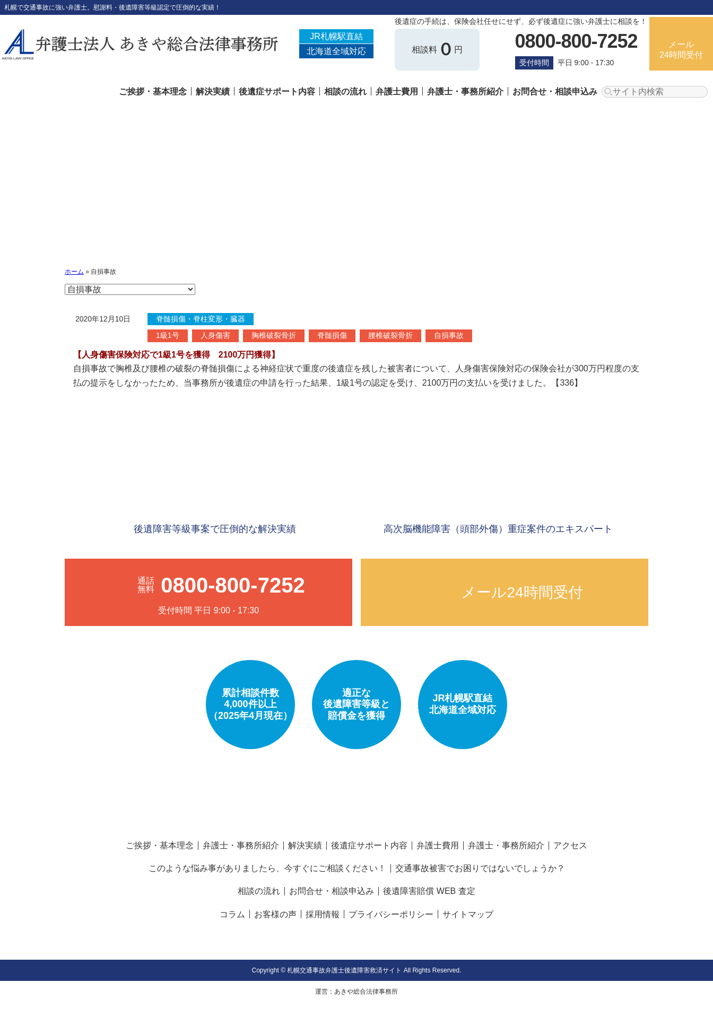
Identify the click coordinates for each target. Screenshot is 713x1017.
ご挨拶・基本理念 (153, 91)
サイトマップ (467, 914)
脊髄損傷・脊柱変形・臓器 (200, 319)
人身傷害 (215, 335)
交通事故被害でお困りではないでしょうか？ (480, 868)
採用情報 (323, 914)
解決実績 (213, 91)
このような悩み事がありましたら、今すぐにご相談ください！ (267, 868)
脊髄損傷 (332, 335)
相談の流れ (345, 91)
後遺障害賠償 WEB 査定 (429, 891)
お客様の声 (275, 914)
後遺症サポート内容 (277, 91)
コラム (232, 914)
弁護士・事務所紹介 (465, 91)
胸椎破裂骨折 (273, 335)
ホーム (74, 271)
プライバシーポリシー (391, 914)
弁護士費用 (397, 91)
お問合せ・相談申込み (554, 91)
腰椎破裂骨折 (390, 335)
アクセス (570, 845)
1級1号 (167, 335)
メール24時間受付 (681, 49)
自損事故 (449, 335)
